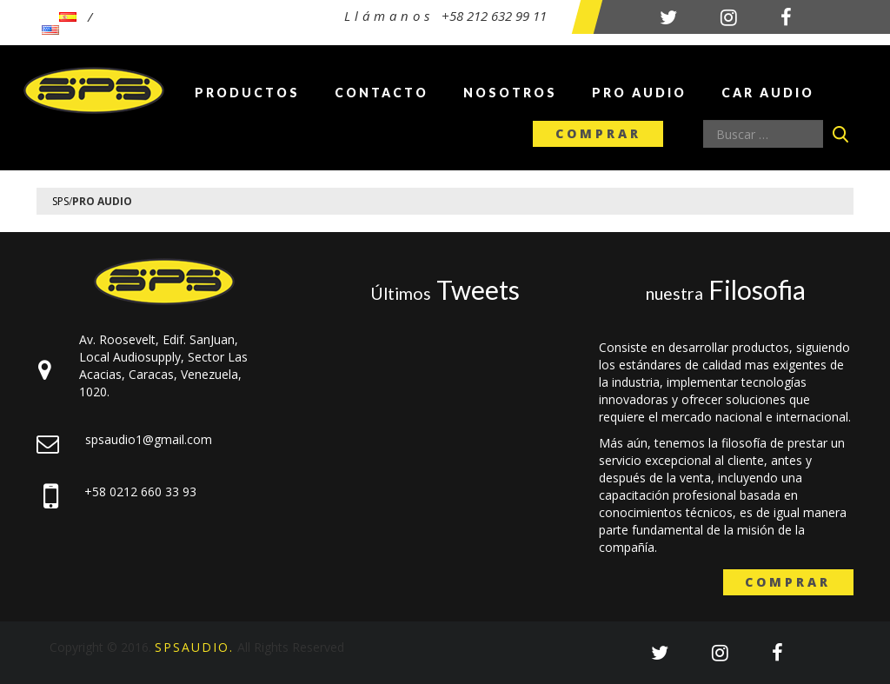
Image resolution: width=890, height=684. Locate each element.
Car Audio (767, 92)
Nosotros (510, 92)
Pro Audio (639, 92)
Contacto (381, 92)
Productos (247, 92)
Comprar (598, 133)
